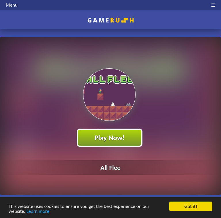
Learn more (37, 211)
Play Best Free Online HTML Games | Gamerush (110, 20)
